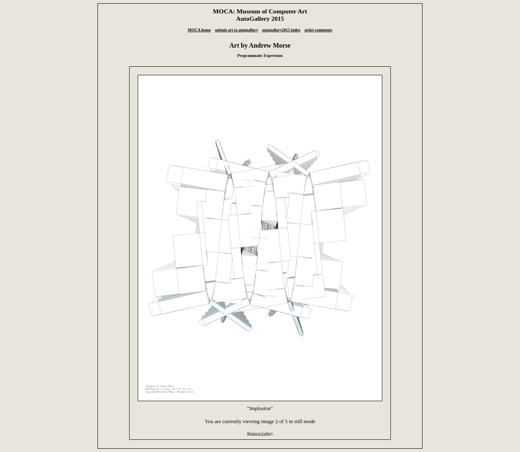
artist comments (318, 30)
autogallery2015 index (281, 30)
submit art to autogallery (236, 30)
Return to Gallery (260, 433)
